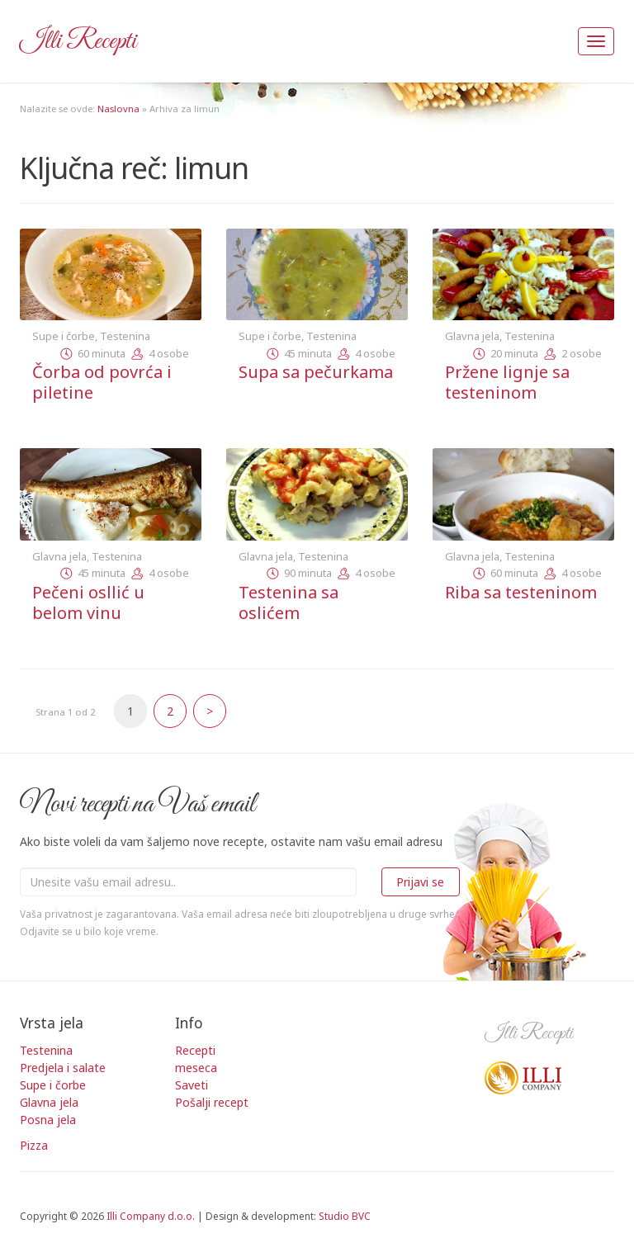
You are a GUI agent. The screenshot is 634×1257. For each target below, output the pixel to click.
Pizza (34, 1145)
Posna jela (48, 1119)
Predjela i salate (63, 1067)
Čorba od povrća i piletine (102, 382)
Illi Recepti (78, 42)
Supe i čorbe (63, 335)
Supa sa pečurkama (316, 372)
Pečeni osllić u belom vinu (88, 602)
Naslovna (118, 108)
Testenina (125, 335)
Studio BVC (345, 1215)
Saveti (191, 1085)
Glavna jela (472, 335)
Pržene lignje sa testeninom (507, 382)
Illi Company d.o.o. (150, 1215)
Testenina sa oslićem (288, 602)
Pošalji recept (211, 1102)
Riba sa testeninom (521, 592)
